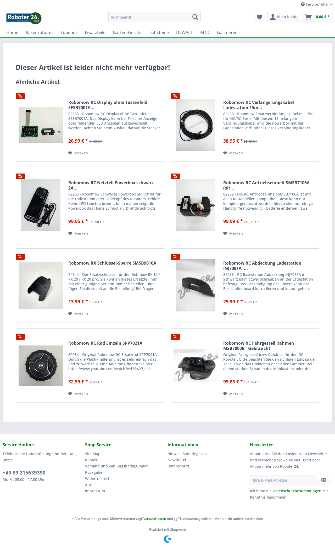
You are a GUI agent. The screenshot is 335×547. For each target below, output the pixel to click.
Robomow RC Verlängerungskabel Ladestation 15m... (258, 105)
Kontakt (92, 459)
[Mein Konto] (283, 17)
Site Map (92, 453)
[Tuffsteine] (158, 32)
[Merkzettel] (259, 17)
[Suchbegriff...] (154, 17)
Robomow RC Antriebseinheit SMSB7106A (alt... (266, 185)
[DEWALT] (184, 32)
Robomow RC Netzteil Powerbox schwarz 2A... (111, 185)
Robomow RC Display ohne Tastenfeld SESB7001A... (107, 105)
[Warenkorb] (317, 17)
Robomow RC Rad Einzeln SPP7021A (105, 343)
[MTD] (205, 32)
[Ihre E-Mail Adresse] (283, 480)
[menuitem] (154, 17)
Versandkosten (154, 518)
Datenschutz (178, 466)
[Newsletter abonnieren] (324, 480)
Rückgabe (93, 472)
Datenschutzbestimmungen (297, 490)
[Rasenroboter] (39, 32)
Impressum (95, 490)
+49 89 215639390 (24, 472)
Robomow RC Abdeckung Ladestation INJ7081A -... (262, 265)
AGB (88, 484)
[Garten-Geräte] (127, 32)
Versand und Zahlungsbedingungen (117, 466)
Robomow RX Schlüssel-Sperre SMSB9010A (112, 263)
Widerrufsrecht (98, 478)
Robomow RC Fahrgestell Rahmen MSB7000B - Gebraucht (258, 346)
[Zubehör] (69, 32)
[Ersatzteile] (95, 32)
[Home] (12, 32)
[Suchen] (195, 17)
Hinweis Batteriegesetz (188, 453)
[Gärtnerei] (226, 32)
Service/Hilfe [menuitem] (315, 4)
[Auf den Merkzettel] (78, 153)
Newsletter (177, 459)
